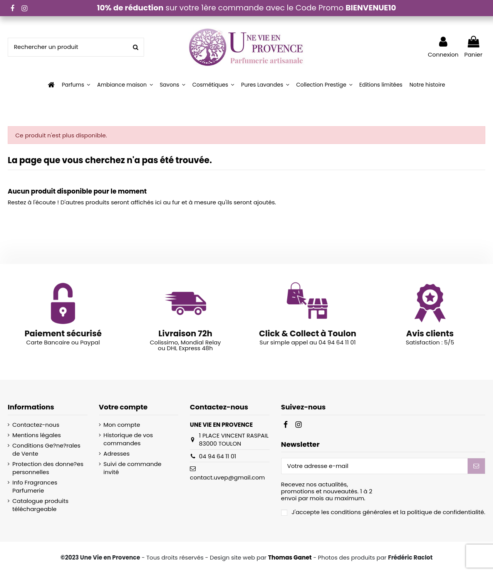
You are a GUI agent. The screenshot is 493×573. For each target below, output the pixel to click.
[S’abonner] (476, 466)
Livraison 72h (185, 333)
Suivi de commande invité (132, 468)
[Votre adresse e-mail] (375, 466)
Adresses (117, 453)
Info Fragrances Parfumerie (34, 486)
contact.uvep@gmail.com (227, 477)
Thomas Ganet (290, 557)
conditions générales (361, 512)
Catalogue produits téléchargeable (40, 505)
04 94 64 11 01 (217, 456)
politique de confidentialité (445, 512)
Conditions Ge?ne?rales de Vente (46, 449)
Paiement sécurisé (63, 333)
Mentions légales (36, 435)
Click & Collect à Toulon (307, 333)
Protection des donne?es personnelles (48, 468)
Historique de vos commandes (128, 439)
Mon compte (122, 425)
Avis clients (430, 333)
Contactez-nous (35, 425)
